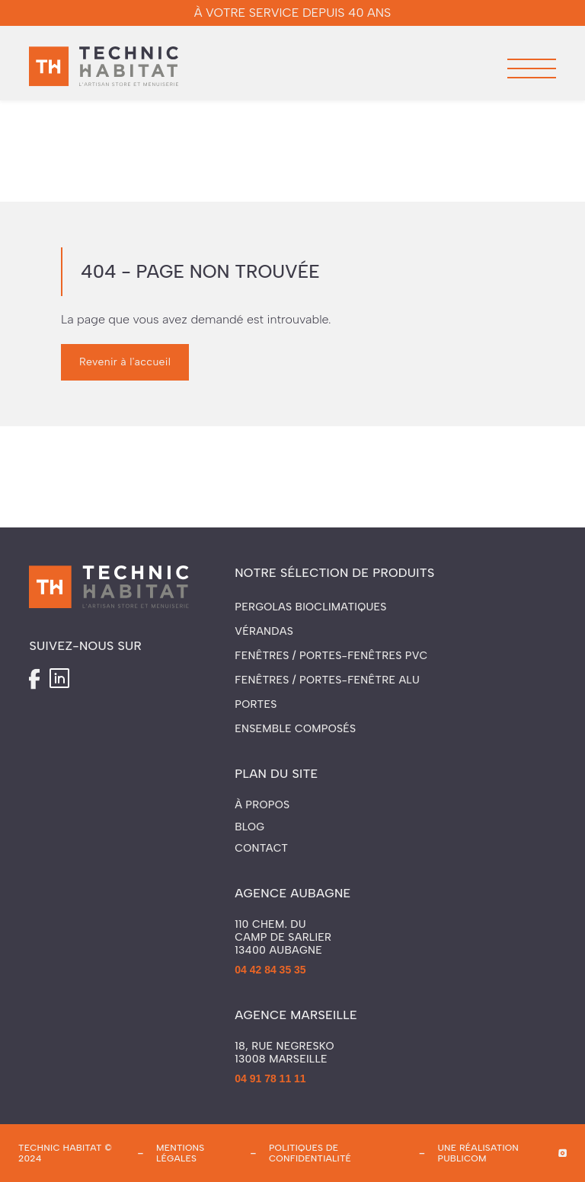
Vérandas (264, 631)
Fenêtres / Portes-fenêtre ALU (327, 680)
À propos (262, 805)
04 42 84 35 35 (270, 970)
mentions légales (180, 1153)
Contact (261, 849)
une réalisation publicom (478, 1153)
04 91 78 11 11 (270, 1078)
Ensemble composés (295, 728)
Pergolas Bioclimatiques (311, 607)
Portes (256, 704)
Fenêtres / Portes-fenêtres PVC (331, 655)
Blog (249, 827)
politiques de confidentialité (310, 1153)
